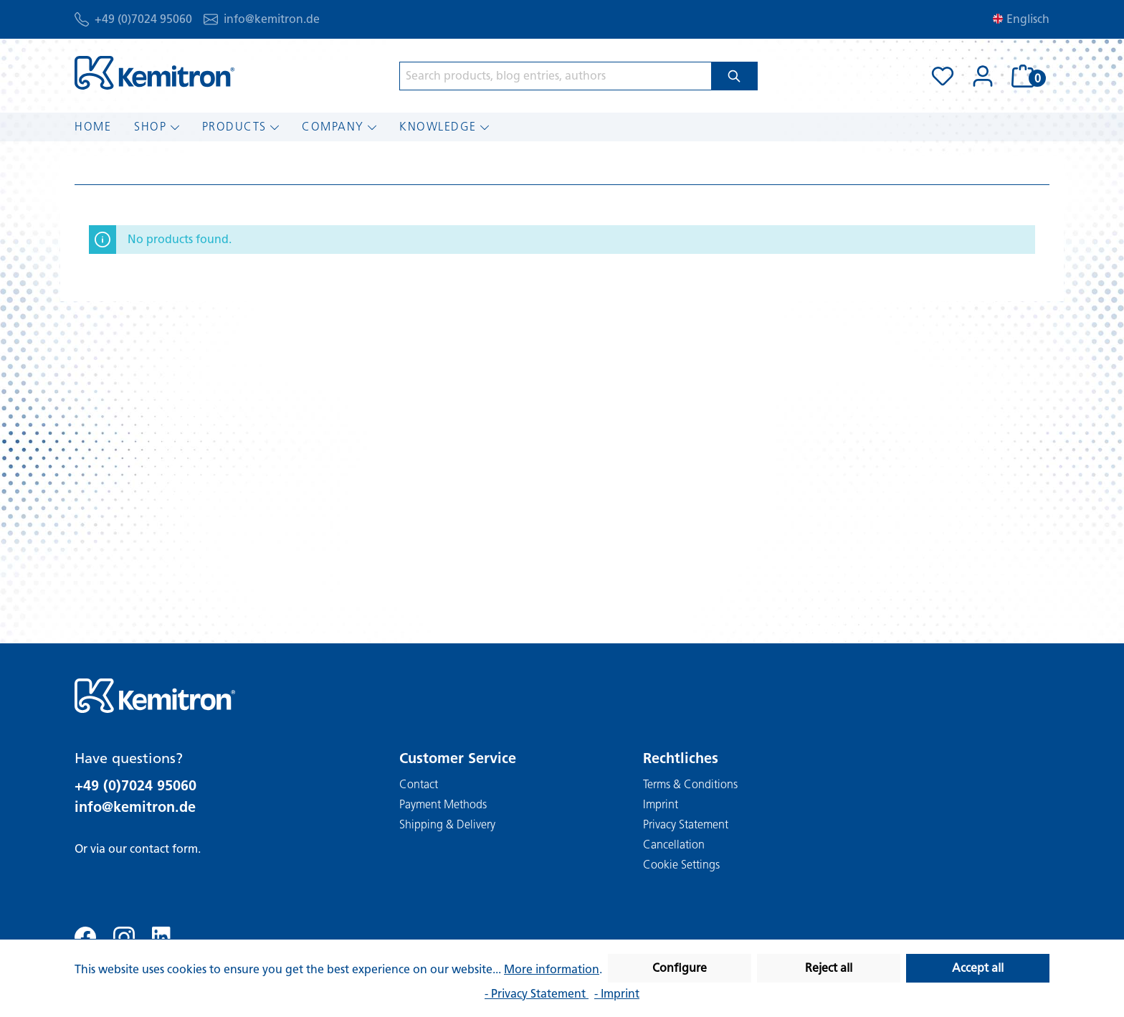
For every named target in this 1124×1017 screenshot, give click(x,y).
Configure (679, 968)
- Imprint (616, 994)
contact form (164, 849)
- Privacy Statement (537, 994)
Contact (418, 784)
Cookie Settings (681, 864)
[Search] (734, 76)
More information (551, 969)
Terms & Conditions (690, 784)
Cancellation (674, 844)
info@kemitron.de (272, 19)
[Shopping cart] (1026, 76)
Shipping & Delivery (447, 824)
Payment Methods (443, 804)
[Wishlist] (943, 76)
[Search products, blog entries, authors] (555, 76)
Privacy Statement (685, 824)
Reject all (828, 968)
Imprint (660, 804)
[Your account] (983, 76)
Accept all (978, 968)
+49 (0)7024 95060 (143, 19)
